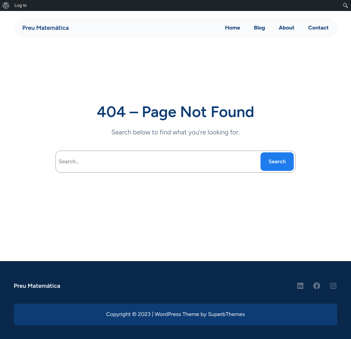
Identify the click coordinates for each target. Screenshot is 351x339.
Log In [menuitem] (20, 5)
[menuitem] (6, 5)
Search (277, 161)
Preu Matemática (45, 27)
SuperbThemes (226, 314)
